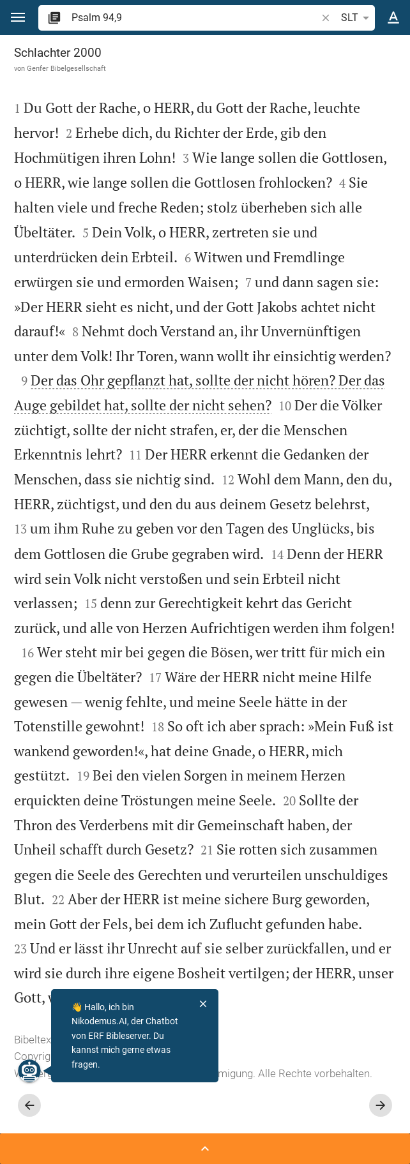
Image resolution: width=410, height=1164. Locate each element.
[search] (195, 17)
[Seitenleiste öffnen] (205, 1148)
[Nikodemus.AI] (29, 1070)
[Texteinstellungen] (393, 18)
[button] (18, 17)
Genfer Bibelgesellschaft (66, 68)
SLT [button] (357, 18)
